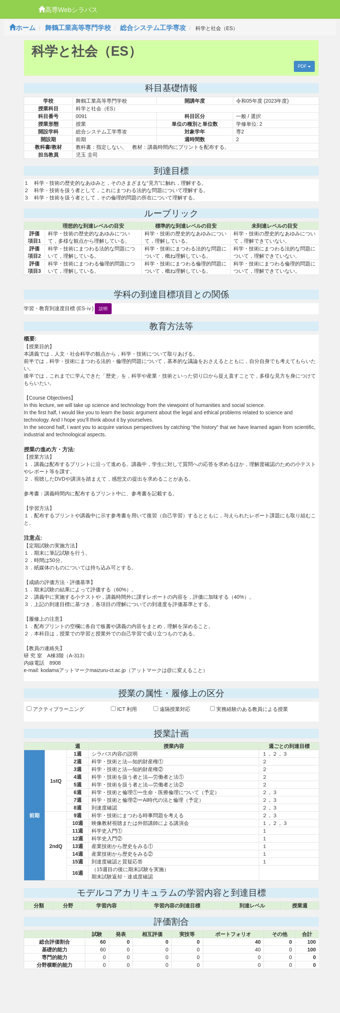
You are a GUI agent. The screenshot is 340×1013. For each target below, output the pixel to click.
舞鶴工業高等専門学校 (78, 28)
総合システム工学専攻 (153, 28)
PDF (304, 66)
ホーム (22, 28)
